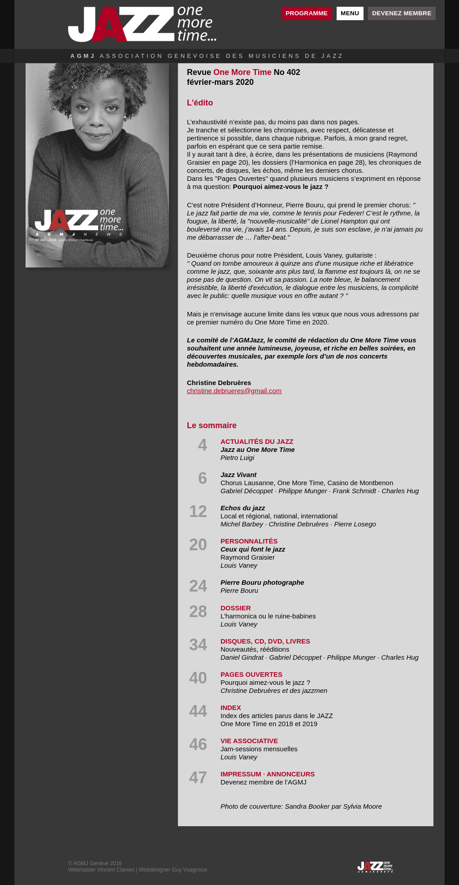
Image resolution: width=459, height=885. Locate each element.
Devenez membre (401, 13)
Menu (350, 13)
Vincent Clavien (115, 870)
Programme (307, 13)
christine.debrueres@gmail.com (234, 390)
